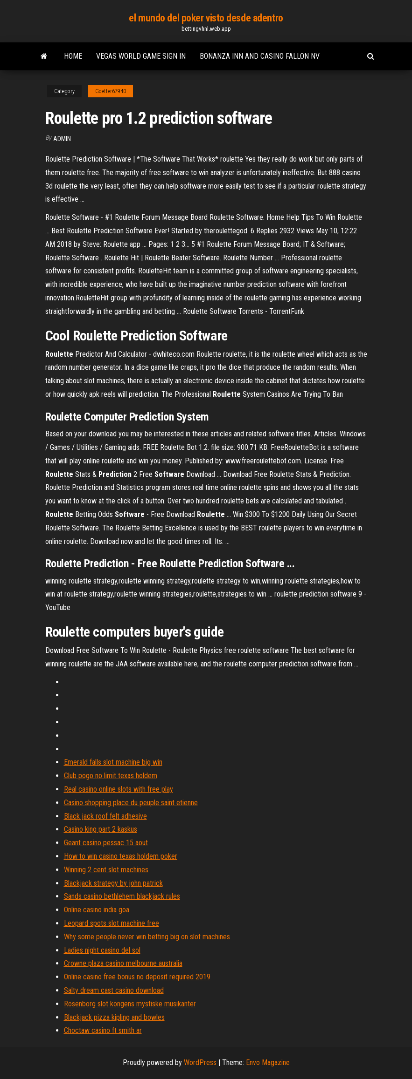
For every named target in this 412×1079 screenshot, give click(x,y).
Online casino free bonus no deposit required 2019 (137, 976)
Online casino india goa (96, 909)
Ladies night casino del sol (102, 950)
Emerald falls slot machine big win (113, 762)
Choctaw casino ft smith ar (103, 1030)
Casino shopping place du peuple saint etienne (131, 802)
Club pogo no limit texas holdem (110, 775)
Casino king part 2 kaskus (100, 829)
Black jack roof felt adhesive (105, 816)
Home (73, 56)
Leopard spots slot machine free (111, 923)
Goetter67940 (110, 91)
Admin (62, 139)
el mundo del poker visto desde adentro (206, 18)
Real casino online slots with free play (118, 789)
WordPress (200, 1062)
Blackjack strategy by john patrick (113, 883)
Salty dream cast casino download (114, 990)
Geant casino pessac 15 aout (106, 842)
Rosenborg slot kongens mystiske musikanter (130, 1003)
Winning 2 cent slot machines (106, 869)
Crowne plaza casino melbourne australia (123, 963)
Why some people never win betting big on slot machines (147, 936)
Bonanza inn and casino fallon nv (260, 56)
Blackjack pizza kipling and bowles (114, 1017)
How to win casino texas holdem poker (120, 856)
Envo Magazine (268, 1062)
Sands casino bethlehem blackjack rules (122, 896)
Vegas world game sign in (141, 56)
